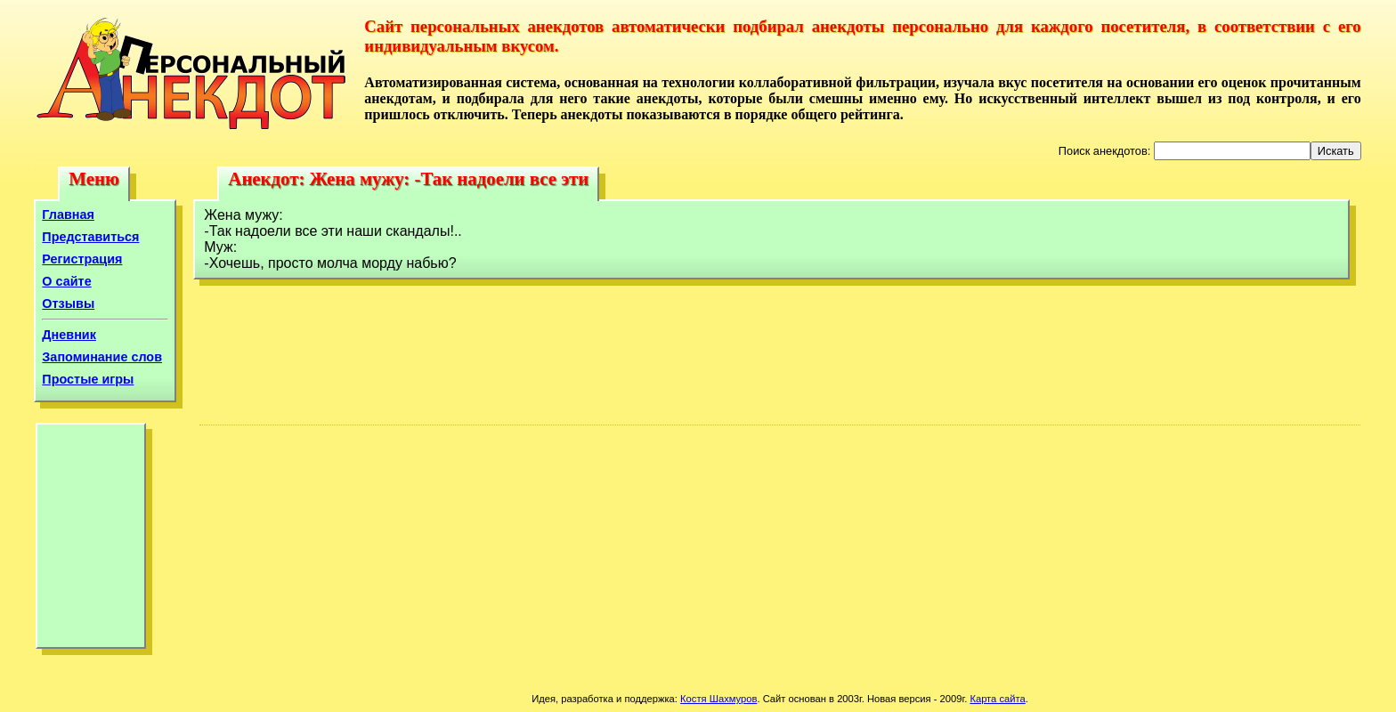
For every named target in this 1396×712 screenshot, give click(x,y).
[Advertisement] (90, 540)
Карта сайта (997, 698)
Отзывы (68, 303)
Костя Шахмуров (718, 698)
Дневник (69, 335)
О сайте (66, 281)
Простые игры (88, 379)
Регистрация (82, 259)
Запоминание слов (102, 357)
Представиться (90, 237)
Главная (68, 214)
